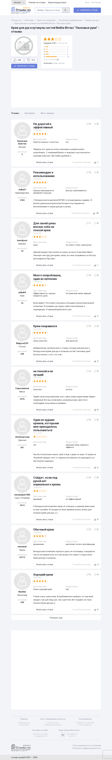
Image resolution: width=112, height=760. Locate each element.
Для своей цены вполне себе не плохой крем (44, 227)
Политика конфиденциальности (86, 748)
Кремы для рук (59, 63)
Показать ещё (56, 618)
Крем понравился (45, 326)
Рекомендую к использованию (44, 174)
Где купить (29, 113)
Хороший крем (43, 574)
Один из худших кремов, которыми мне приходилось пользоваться (46, 425)
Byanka (22, 591)
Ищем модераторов (57, 2)
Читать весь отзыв (44, 162)
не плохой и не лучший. (43, 373)
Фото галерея (47, 113)
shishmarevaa (22, 437)
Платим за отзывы (37, 2)
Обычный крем (43, 529)
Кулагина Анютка (22, 142)
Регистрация (96, 2)
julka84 (22, 292)
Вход (87, 2)
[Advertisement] (56, 89)
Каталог (19, 2)
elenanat (22, 546)
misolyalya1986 (22, 494)
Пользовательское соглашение (87, 745)
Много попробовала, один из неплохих (47, 277)
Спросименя (22, 388)
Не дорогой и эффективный (43, 125)
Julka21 (22, 189)
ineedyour (22, 240)
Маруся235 (22, 343)
